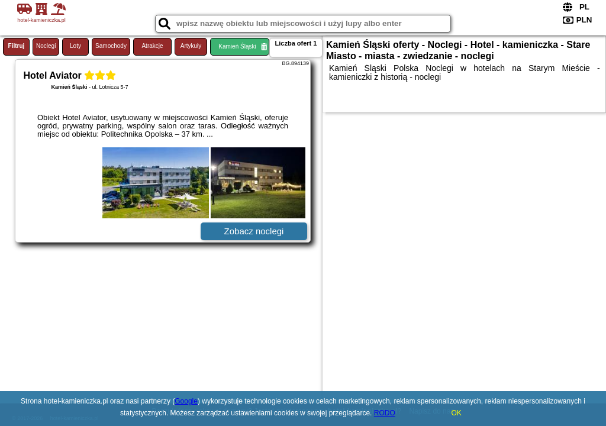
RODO (384, 413)
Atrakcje (152, 46)
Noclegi (46, 46)
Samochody (111, 46)
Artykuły (191, 46)
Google (186, 401)
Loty (75, 46)
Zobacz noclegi (254, 231)
